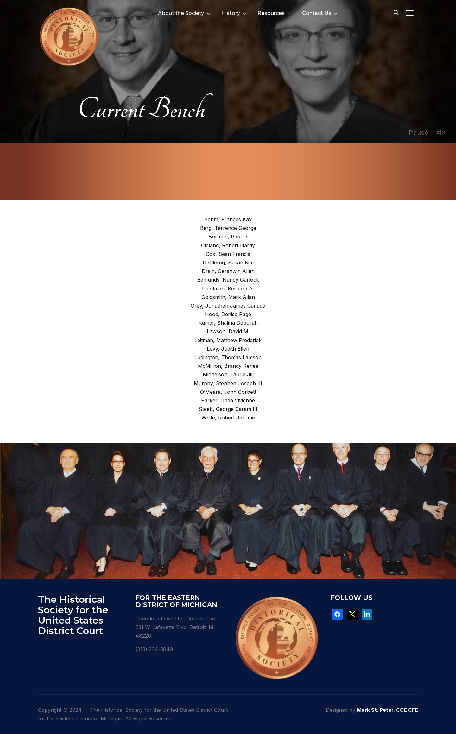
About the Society (181, 13)
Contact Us (316, 13)
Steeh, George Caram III (228, 409)
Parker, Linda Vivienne (228, 400)
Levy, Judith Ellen (228, 349)
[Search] (396, 12)
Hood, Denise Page (228, 314)
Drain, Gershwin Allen (228, 271)
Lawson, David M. (228, 331)
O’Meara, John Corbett (228, 392)
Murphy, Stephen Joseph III (228, 383)
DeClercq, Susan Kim (228, 262)
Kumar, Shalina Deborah (228, 323)
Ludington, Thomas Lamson (228, 357)
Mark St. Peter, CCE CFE (387, 710)
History (230, 13)
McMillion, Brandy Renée (228, 366)
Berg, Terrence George (228, 228)
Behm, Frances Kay (228, 219)
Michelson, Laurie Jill (228, 374)
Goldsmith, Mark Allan (228, 297)
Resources (271, 13)
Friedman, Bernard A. (228, 288)
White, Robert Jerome (228, 417)
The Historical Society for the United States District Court (73, 615)
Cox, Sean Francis (228, 254)
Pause (419, 132)
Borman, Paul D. (228, 236)
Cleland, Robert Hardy (228, 245)
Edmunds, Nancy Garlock (228, 279)
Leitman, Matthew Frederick (228, 340)
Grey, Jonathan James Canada (228, 305)
